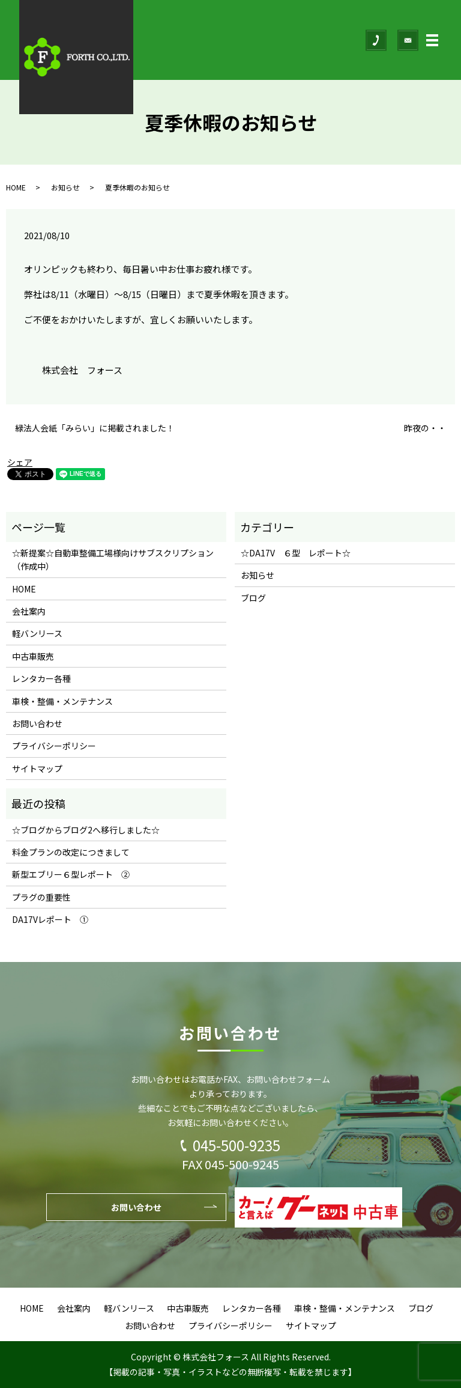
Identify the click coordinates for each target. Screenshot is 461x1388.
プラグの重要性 (41, 897)
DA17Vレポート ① (50, 919)
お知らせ (65, 187)
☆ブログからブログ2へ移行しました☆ (86, 830)
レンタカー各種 (41, 678)
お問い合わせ (37, 723)
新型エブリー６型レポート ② (71, 874)
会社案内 (29, 611)
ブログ (253, 598)
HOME (16, 187)
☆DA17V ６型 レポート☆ (296, 553)
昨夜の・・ (425, 428)
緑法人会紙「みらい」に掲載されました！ (95, 428)
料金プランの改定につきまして (71, 852)
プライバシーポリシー (54, 746)
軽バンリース (37, 633)
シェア (19, 462)
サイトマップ (37, 768)
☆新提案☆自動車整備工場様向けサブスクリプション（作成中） (113, 559)
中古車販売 (33, 656)
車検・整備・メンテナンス (62, 701)
